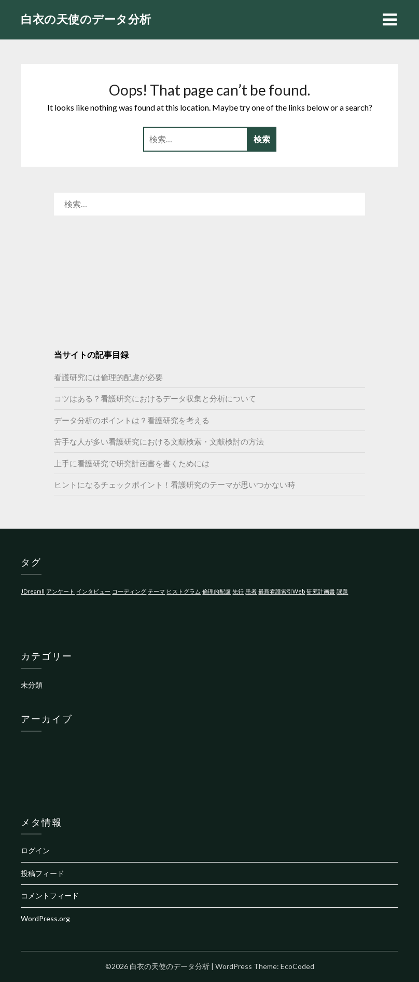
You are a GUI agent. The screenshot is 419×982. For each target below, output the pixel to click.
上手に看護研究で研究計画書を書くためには (132, 463)
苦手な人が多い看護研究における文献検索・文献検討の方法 (159, 441)
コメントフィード (50, 895)
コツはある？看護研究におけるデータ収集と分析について (155, 398)
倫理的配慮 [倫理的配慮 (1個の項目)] (216, 591)
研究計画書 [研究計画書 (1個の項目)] (320, 591)
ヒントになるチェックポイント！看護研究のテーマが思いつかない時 (174, 484)
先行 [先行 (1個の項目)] (238, 591)
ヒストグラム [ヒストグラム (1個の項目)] (183, 591)
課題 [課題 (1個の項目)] (342, 591)
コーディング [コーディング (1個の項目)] (129, 591)
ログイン (35, 850)
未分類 (32, 684)
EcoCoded (297, 966)
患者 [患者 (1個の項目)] (251, 591)
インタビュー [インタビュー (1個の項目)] (93, 591)
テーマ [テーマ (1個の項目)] (156, 591)
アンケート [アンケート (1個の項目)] (60, 591)
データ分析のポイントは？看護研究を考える (132, 420)
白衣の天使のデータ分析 (86, 19)
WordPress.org (45, 918)
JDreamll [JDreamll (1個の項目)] (33, 591)
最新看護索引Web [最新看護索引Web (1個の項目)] (281, 591)
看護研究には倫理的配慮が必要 (108, 377)
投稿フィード (42, 873)
